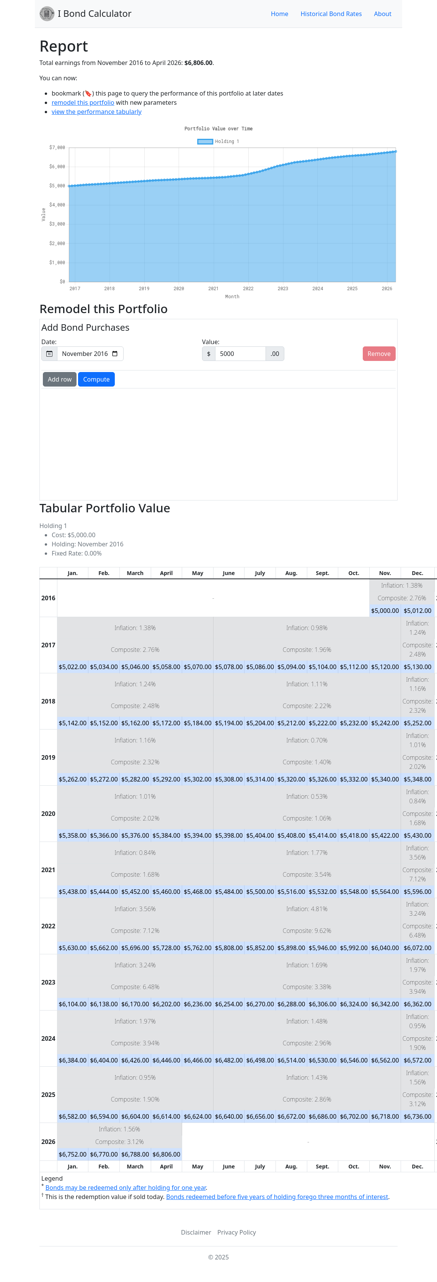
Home (280, 14)
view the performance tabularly (97, 111)
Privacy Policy (236, 1232)
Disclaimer (196, 1232)
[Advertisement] (218, 443)
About (382, 14)
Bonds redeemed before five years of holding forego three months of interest (277, 1197)
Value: (243, 349)
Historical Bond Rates (331, 14)
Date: (82, 349)
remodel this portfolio (83, 102)
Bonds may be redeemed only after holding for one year (126, 1187)
